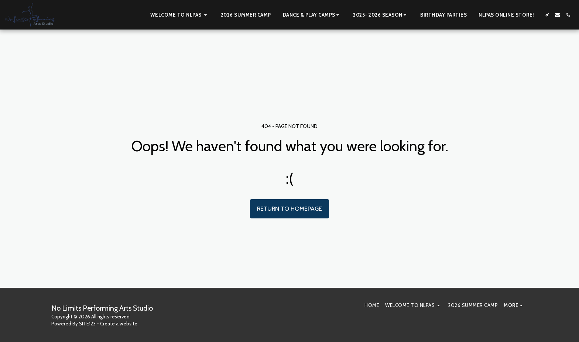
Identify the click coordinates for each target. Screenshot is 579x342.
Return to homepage (289, 208)
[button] (180, 15)
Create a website (118, 324)
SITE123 (87, 324)
